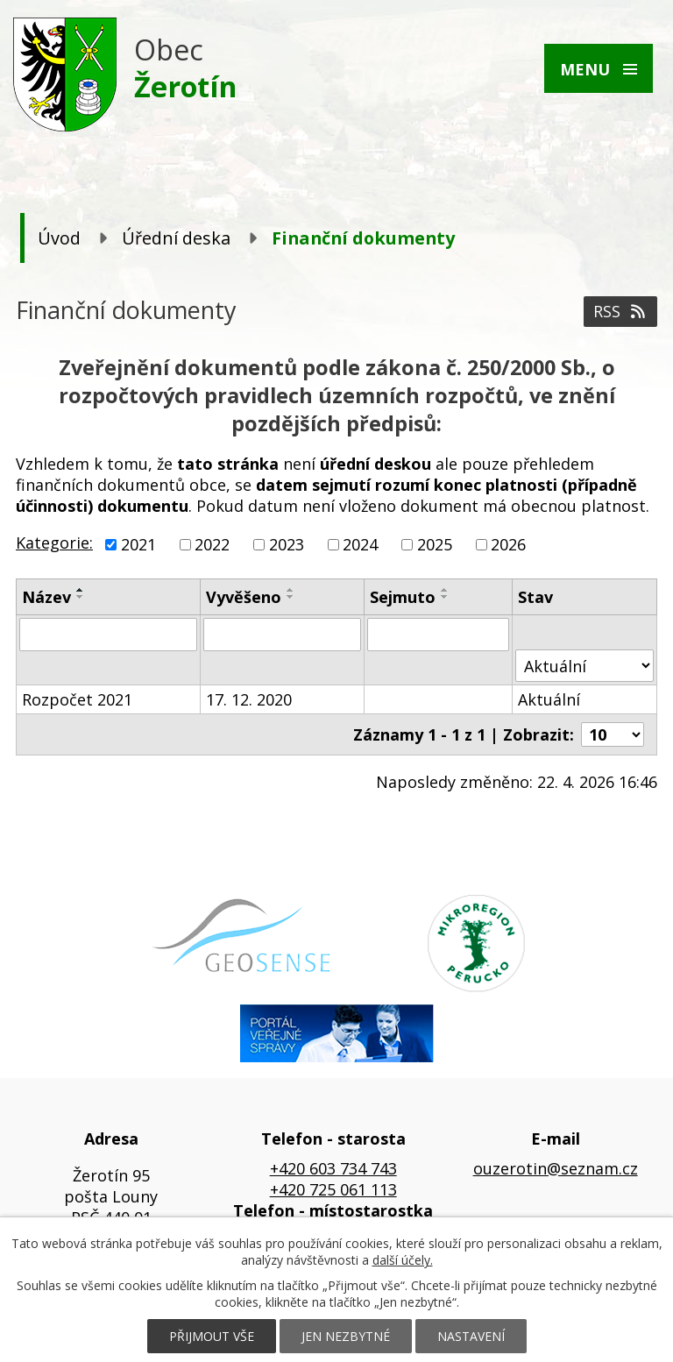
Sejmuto (403, 596)
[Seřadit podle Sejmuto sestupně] (445, 596)
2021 (138, 544)
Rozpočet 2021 (77, 699)
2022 (212, 544)
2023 (286, 544)
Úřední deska (176, 238)
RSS (620, 311)
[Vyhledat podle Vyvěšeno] (281, 634)
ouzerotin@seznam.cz (555, 1168)
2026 (508, 544)
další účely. (402, 1260)
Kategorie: (54, 542)
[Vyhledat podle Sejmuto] (438, 634)
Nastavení (471, 1336)
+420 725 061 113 (333, 1189)
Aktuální (549, 699)
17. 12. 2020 (249, 699)
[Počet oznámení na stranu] (612, 734)
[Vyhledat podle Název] (108, 634)
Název (46, 596)
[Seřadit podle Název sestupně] (80, 596)
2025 (434, 544)
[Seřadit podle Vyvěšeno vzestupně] (291, 589)
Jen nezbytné (345, 1336)
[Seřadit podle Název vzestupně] (80, 589)
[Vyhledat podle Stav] (584, 665)
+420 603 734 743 (333, 1168)
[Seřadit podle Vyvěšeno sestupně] (291, 596)
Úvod (59, 238)
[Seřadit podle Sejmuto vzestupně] (445, 589)
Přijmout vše (211, 1336)
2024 (360, 544)
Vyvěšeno (243, 596)
